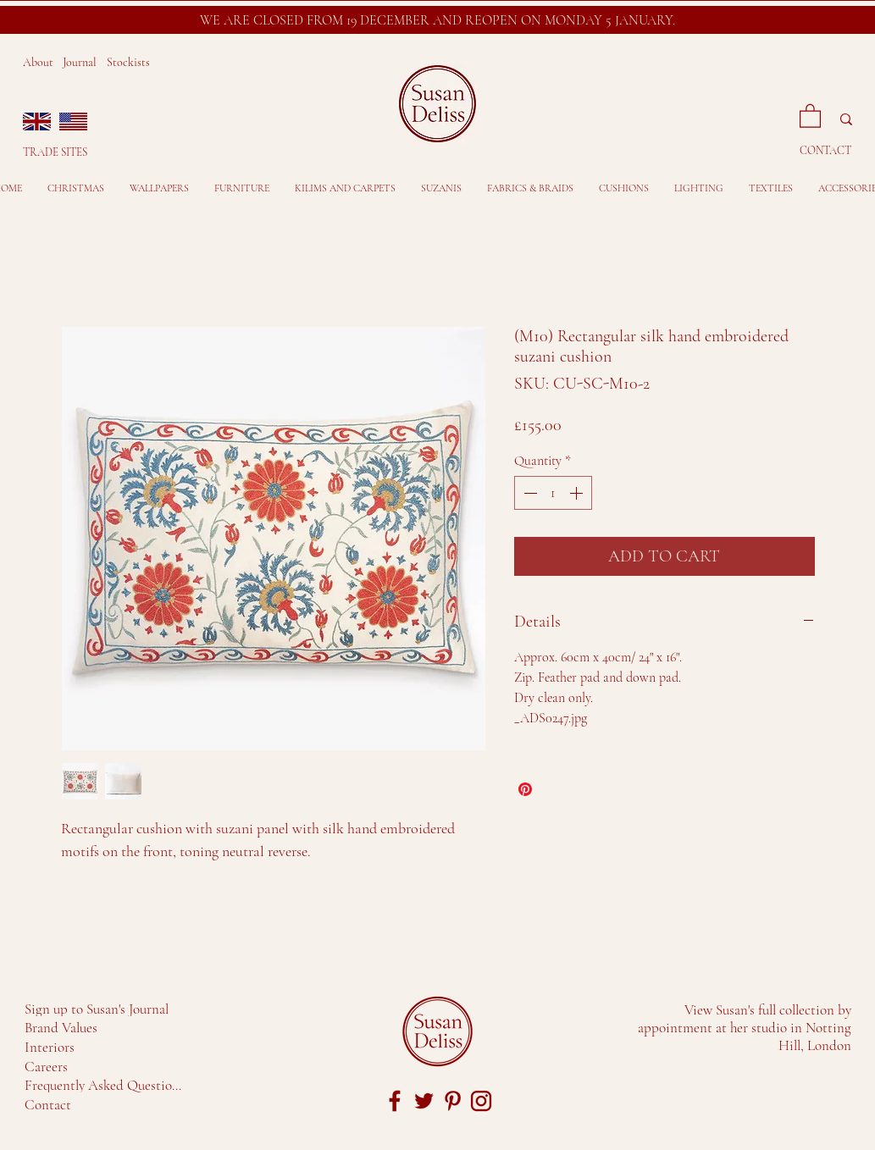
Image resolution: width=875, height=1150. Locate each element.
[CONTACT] (827, 150)
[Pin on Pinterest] (525, 789)
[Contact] (50, 1104)
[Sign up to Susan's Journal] (100, 1008)
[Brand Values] (63, 1027)
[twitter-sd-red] (424, 1101)
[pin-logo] (452, 1101)
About (38, 62)
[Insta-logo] (481, 1101)
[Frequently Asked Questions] (106, 1084)
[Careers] (50, 1066)
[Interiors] (52, 1046)
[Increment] (578, 493)
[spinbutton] (553, 493)
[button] (810, 115)
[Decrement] (528, 493)
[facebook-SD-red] (395, 1101)
